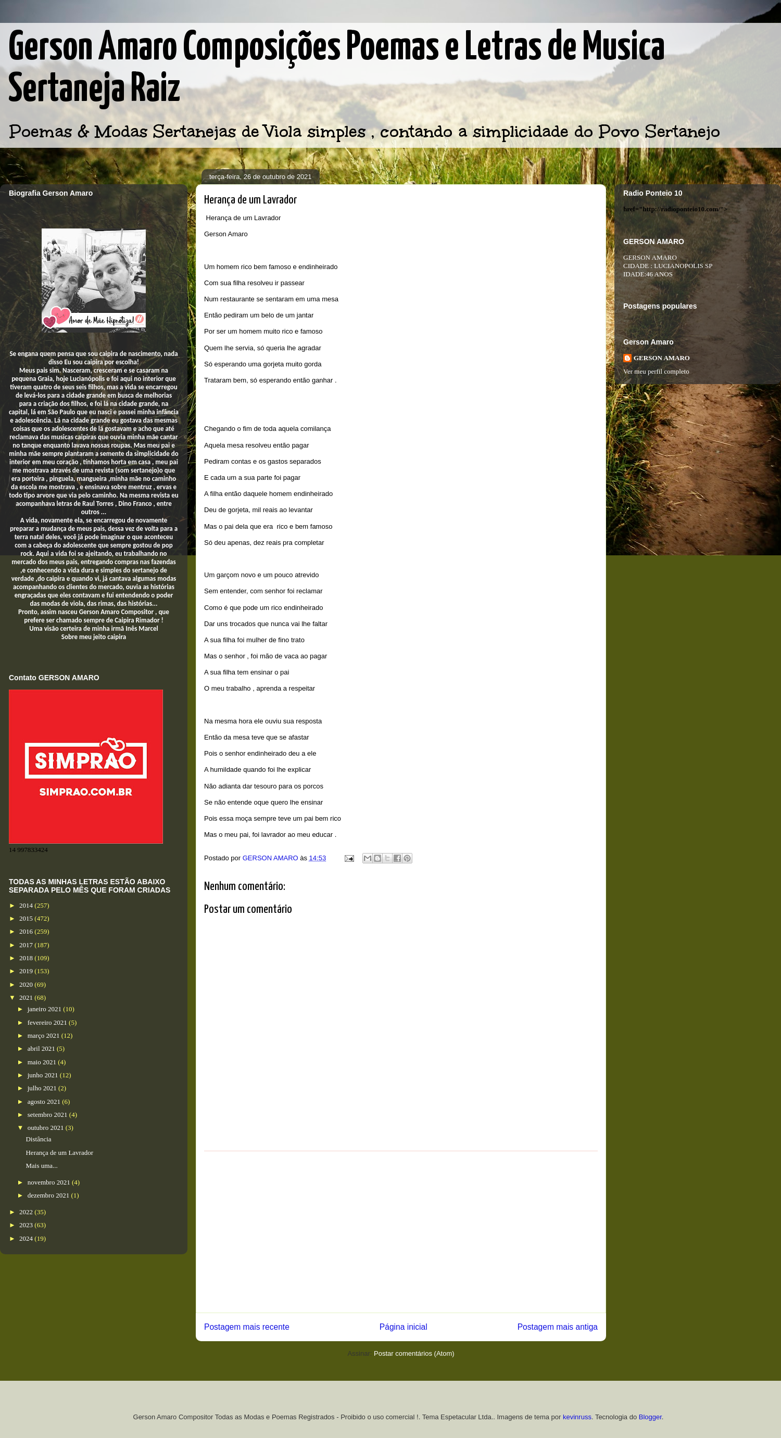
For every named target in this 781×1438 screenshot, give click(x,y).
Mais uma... (41, 1165)
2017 (26, 945)
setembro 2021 (48, 1114)
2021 (26, 997)
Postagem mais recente (246, 1326)
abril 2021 (42, 1048)
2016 (26, 931)
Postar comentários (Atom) (414, 1353)
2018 (26, 958)
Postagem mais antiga (558, 1326)
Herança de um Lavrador (59, 1152)
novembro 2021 (50, 1182)
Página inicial (403, 1326)
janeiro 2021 (46, 1009)
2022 (26, 1212)
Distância (38, 1139)
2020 (26, 984)
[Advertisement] (401, 1232)
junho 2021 (44, 1075)
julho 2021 (43, 1088)
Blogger (650, 1417)
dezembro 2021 (49, 1195)
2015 (26, 918)
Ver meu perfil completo (656, 371)
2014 (26, 905)
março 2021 (44, 1035)
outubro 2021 (47, 1127)
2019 (26, 971)
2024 (26, 1238)
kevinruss (577, 1417)
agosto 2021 (45, 1101)
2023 (26, 1225)
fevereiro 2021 (48, 1022)
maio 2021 (43, 1062)
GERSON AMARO (662, 358)
